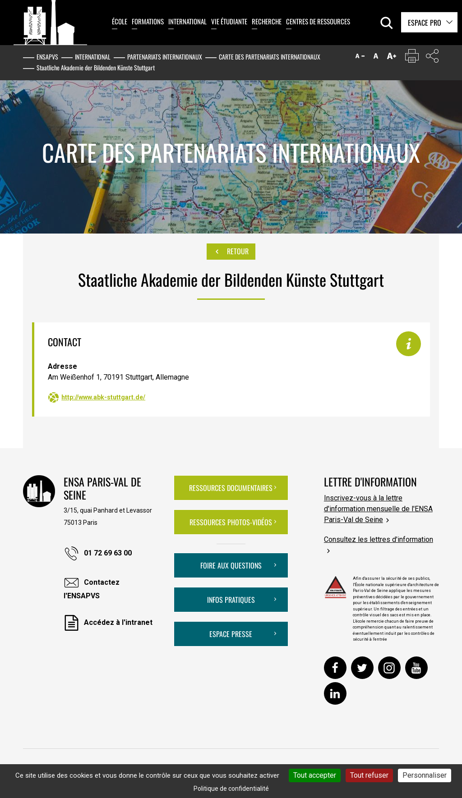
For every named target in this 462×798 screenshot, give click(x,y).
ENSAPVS (47, 56)
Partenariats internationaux (164, 56)
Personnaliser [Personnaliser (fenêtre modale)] (424, 775)
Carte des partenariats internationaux (269, 56)
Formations (148, 21)
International (187, 21)
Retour (231, 251)
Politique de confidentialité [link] (231, 788)
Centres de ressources (318, 21)
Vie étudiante (229, 21)
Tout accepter (314, 775)
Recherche (267, 21)
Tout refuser (369, 775)
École (119, 21)
